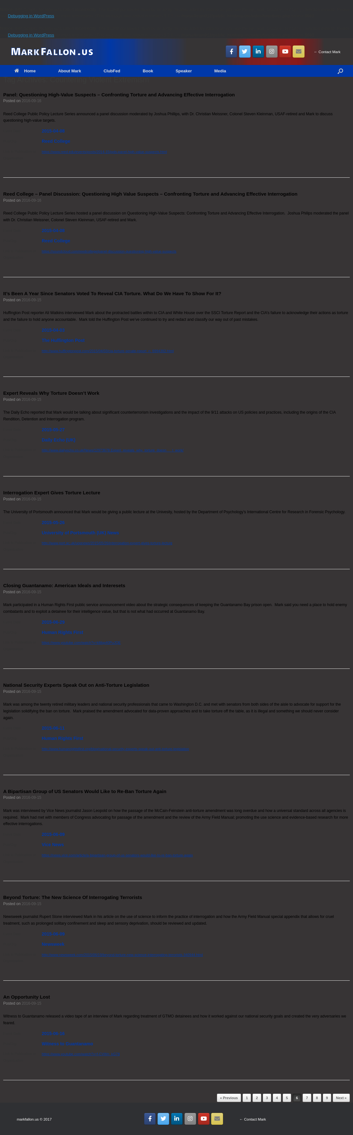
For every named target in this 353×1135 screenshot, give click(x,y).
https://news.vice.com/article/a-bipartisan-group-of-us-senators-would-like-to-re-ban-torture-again (117, 855)
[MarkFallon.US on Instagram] (272, 51)
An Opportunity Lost (26, 997)
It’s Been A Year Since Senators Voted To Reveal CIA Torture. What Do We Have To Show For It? (112, 293)
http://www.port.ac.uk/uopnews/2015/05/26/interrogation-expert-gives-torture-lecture (107, 543)
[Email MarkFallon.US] (299, 51)
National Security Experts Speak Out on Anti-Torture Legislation (76, 685)
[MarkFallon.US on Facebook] (231, 51)
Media (220, 71)
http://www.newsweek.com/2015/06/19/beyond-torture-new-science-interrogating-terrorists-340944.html (122, 955)
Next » (341, 1098)
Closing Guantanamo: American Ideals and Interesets (64, 585)
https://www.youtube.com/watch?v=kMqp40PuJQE (81, 643)
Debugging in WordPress (31, 15)
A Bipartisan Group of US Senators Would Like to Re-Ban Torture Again (84, 791)
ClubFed (112, 71)
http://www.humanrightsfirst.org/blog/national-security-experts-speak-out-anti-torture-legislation (115, 749)
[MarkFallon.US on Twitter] (245, 51)
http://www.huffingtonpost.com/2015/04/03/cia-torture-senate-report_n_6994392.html (108, 351)
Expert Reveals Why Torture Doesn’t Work (51, 393)
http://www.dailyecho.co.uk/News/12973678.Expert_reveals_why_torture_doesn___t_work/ (113, 450)
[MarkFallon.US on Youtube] (285, 51)
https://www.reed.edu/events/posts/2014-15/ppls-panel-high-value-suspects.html (104, 152)
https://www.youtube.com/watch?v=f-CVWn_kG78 (81, 1054)
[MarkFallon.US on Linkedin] (258, 51)
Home (25, 71)
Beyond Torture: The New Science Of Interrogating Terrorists (72, 897)
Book (148, 71)
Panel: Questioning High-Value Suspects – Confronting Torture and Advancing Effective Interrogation (119, 94)
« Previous (229, 1098)
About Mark (69, 71)
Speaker (184, 71)
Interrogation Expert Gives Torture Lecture (51, 492)
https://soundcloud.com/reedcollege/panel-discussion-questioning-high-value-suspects (109, 251)
